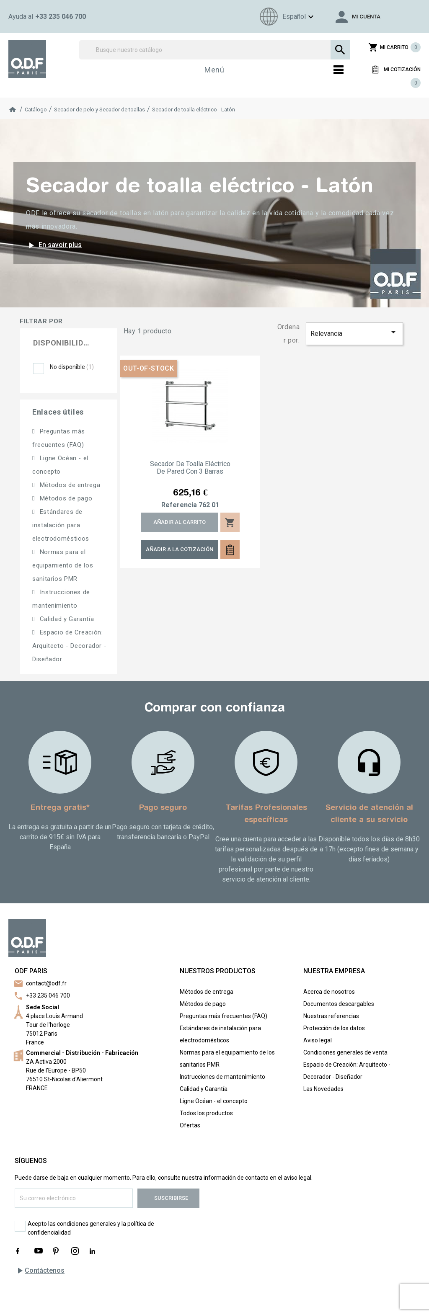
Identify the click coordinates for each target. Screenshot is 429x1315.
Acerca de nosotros (329, 991)
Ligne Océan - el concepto (214, 1101)
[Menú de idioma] (285, 16)
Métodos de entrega (69, 485)
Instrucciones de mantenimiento (222, 1076)
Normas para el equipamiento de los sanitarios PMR (62, 565)
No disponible (72, 367)
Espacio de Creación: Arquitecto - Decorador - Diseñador (69, 646)
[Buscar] (214, 49)
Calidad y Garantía (66, 619)
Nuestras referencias (331, 1016)
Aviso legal (317, 1040)
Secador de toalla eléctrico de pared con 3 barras (190, 467)
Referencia (179, 505)
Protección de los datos (334, 1028)
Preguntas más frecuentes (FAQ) (223, 1016)
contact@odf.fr (46, 983)
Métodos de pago (65, 498)
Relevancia (354, 332)
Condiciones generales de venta (345, 1052)
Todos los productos (206, 1113)
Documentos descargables (338, 1003)
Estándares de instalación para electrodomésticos (60, 525)
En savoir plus (54, 245)
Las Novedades (323, 1089)
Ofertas (190, 1125)
